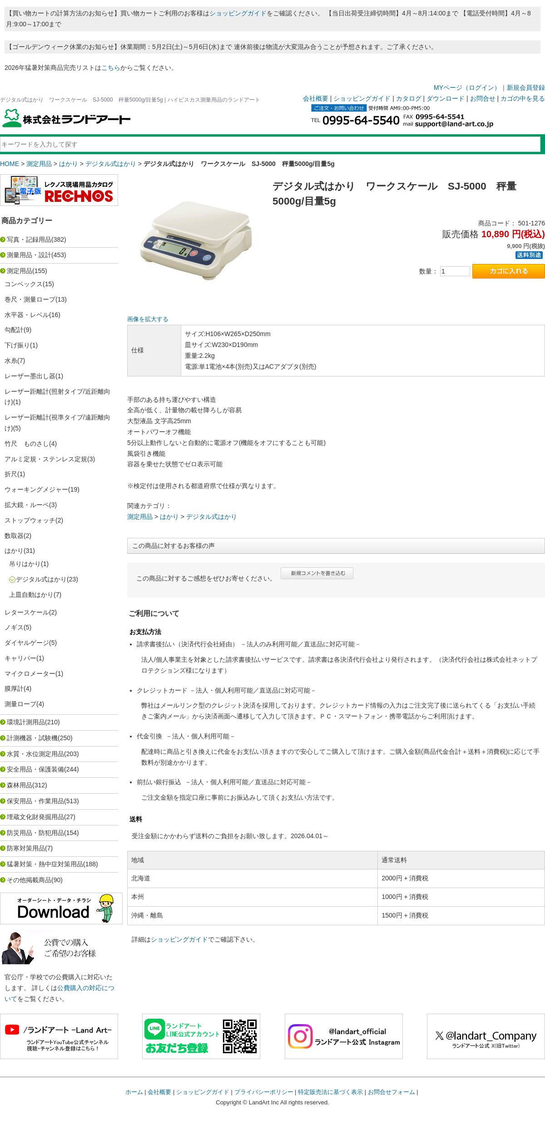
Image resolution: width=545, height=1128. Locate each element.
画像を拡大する (147, 319)
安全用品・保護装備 (35, 769)
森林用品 (19, 785)
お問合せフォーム (391, 1092)
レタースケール (27, 612)
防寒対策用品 (26, 848)
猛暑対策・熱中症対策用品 (45, 864)
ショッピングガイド (238, 13)
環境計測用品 (26, 722)
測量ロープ (20, 704)
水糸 (11, 360)
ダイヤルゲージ (27, 642)
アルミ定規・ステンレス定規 (46, 459)
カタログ (408, 98)
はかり (68, 163)
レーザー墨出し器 (30, 376)
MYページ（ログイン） (467, 87)
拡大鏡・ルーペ (27, 504)
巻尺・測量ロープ (30, 299)
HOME (9, 163)
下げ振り (17, 345)
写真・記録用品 (29, 239)
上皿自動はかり (31, 594)
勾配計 (14, 329)
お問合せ (482, 98)
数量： (428, 271)
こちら (110, 67)
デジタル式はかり (110, 163)
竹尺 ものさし (27, 443)
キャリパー (20, 658)
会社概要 (315, 98)
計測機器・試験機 (32, 738)
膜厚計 (14, 688)
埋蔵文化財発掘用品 (35, 816)
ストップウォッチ (30, 520)
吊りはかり (25, 563)
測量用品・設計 (29, 255)
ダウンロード (445, 98)
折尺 (11, 474)
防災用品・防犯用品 (35, 832)
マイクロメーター (30, 673)
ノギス (14, 627)
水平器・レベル (27, 314)
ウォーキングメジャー (36, 489)
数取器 (14, 535)
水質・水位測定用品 (35, 753)
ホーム (134, 1092)
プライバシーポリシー (263, 1092)
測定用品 (39, 163)
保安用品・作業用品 (35, 801)
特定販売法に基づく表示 (330, 1092)
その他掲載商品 (29, 880)
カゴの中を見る (522, 98)
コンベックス (24, 284)
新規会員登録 (526, 87)
